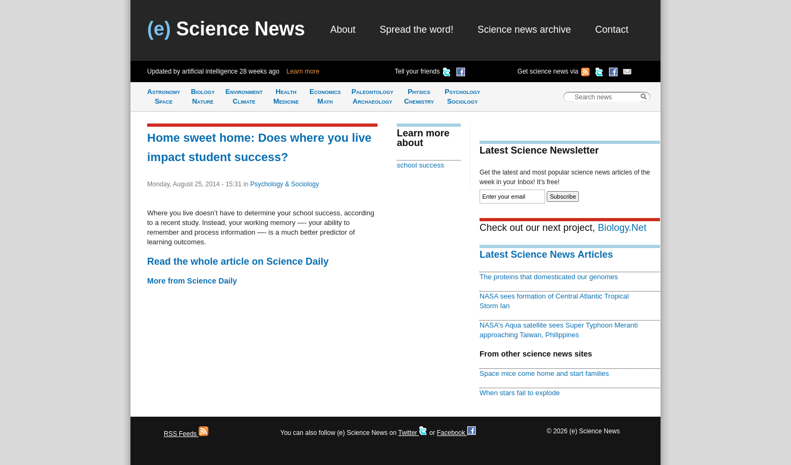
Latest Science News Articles (546, 254)
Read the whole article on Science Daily (238, 261)
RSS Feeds (186, 434)
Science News (226, 29)
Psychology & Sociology (284, 184)
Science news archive (524, 29)
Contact (611, 29)
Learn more (303, 71)
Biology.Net (622, 227)
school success (420, 165)
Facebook (456, 433)
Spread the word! (416, 29)
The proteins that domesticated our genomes (549, 277)
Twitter (412, 433)
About (342, 29)
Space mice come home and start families (544, 373)
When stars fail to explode (520, 393)
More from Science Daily (192, 281)
